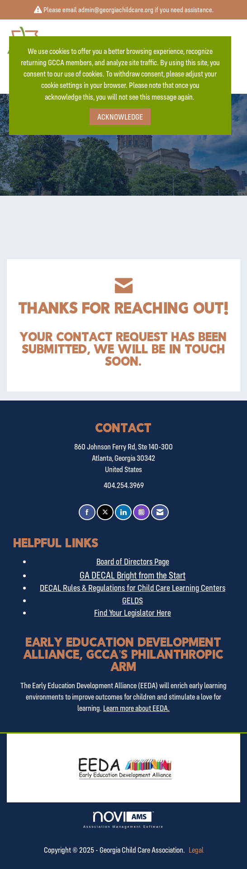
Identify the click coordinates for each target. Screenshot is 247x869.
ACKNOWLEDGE (120, 116)
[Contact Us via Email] (160, 512)
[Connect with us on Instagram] (141, 512)
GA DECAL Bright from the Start (132, 575)
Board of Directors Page (132, 561)
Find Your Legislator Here (132, 612)
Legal (196, 850)
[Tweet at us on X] (105, 512)
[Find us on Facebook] (87, 512)
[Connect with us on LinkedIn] (123, 512)
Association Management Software (123, 819)
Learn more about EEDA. (136, 708)
